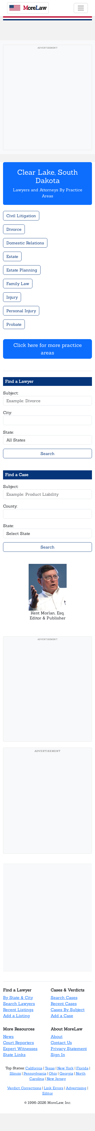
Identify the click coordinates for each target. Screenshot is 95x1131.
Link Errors (53, 1088)
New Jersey (56, 1078)
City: (7, 412)
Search (47, 453)
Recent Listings (18, 1009)
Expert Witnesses (20, 1048)
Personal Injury (21, 310)
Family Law (17, 283)
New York (65, 1068)
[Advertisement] (47, 99)
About (57, 1036)
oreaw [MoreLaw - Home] (27, 7)
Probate (14, 324)
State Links (14, 1054)
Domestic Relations (25, 242)
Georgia (66, 1073)
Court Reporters (18, 1042)
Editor (47, 1093)
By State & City (18, 997)
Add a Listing (16, 1015)
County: (10, 506)
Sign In (58, 1054)
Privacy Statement (69, 1048)
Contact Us (61, 1042)
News (8, 1036)
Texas (50, 1068)
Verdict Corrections (24, 1088)
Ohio (53, 1073)
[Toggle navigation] (81, 8)
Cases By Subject (68, 1009)
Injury (12, 297)
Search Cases (64, 997)
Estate (12, 256)
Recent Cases (64, 1003)
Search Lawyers (19, 1003)
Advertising (76, 1088)
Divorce (14, 229)
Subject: (10, 392)
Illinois (15, 1073)
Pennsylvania (35, 1073)
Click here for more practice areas (47, 349)
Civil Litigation (21, 215)
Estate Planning (21, 270)
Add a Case (62, 1015)
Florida (82, 1068)
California (33, 1068)
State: (8, 432)
